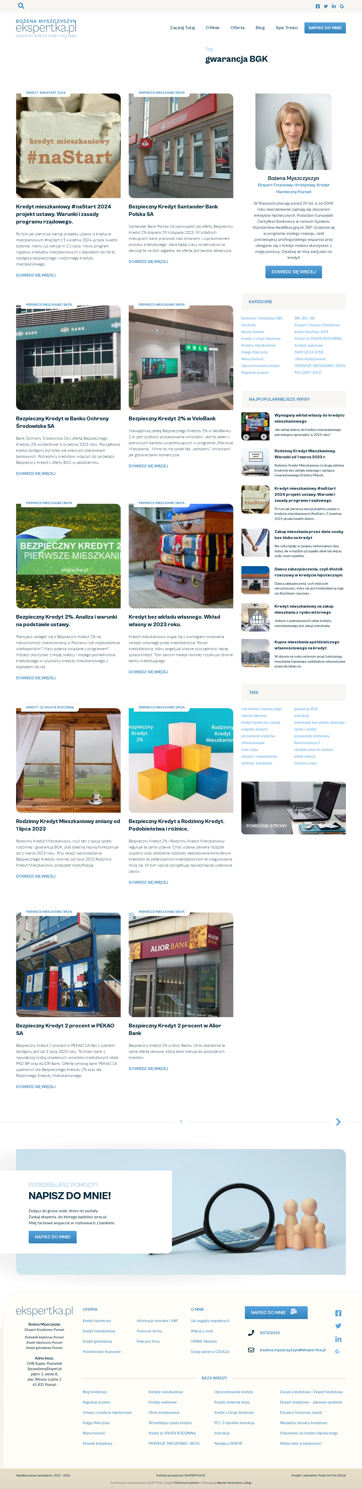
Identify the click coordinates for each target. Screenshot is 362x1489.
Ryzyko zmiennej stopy (232, 1402)
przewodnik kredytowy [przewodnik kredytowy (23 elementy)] (311, 736)
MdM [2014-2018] (309, 352)
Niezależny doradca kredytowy (303, 1423)
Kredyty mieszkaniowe (258, 345)
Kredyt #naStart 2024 (46, 93)
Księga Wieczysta (254, 352)
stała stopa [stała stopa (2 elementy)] (249, 749)
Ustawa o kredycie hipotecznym (107, 1412)
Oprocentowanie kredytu (260, 366)
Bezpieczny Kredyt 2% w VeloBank (159, 308)
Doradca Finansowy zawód (301, 1412)
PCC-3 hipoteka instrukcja (234, 1423)
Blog (260, 27)
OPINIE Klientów (204, 1341)
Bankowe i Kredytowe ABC (262, 318)
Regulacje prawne (254, 372)
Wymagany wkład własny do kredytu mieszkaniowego (255, 424)
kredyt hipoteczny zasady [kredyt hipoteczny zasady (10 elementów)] (260, 722)
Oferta (238, 27)
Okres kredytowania (310, 359)
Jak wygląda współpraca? (210, 1321)
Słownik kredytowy (97, 1443)
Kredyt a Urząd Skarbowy (261, 338)
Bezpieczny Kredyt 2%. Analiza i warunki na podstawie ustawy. (64, 509)
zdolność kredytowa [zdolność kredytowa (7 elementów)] (256, 763)
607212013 (270, 1333)
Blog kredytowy (95, 1392)
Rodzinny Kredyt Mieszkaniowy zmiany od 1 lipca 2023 (64, 711)
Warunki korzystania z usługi (234, 1482)
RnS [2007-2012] (308, 372)
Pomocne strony (149, 1331)
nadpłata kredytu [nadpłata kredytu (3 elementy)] (254, 729)
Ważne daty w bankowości (301, 1443)
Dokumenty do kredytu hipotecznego (309, 1433)
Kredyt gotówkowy (97, 1341)
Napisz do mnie (325, 28)
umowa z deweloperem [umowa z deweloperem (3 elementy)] (259, 756)
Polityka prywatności (186, 1482)
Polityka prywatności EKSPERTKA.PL (180, 1475)
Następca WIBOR (228, 1443)
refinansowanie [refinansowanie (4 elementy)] (253, 743)
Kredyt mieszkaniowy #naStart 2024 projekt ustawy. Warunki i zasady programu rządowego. (62, 99)
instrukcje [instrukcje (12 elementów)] (301, 715)
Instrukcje (222, 1433)
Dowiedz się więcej (36, 275)
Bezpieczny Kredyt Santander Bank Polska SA (169, 96)
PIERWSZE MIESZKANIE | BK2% (162, 93)
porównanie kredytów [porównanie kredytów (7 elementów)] (258, 736)
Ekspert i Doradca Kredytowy (317, 325)
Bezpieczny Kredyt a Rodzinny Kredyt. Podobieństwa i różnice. (176, 714)
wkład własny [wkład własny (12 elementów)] (304, 756)
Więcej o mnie (202, 1331)
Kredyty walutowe (309, 345)
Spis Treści (286, 27)
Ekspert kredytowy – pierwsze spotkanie (311, 1402)
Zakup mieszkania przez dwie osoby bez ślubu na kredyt (255, 543)
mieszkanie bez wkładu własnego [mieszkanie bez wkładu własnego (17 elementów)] (319, 722)
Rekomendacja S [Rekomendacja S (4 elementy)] (307, 743)
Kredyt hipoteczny (97, 1321)
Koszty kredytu (252, 332)
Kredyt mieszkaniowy (99, 1331)
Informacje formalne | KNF (157, 1321)
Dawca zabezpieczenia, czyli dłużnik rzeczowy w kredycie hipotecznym (254, 584)
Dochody (248, 325)
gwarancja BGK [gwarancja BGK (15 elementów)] (306, 709)
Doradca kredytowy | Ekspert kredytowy (311, 1392)
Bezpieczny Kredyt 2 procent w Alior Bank (166, 915)
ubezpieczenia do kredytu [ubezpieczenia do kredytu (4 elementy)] (313, 749)
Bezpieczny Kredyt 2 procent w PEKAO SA (54, 915)
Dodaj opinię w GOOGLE (210, 1351)
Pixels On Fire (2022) (332, 1475)
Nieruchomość (252, 359)
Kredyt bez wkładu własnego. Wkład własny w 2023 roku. (180, 506)
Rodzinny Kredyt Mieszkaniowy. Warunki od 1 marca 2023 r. (254, 462)
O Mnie (212, 27)
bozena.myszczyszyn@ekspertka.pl (293, 1350)
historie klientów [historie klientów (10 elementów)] (254, 715)
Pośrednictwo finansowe (102, 1351)
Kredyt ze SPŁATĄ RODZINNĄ (50, 707)
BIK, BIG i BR (305, 318)
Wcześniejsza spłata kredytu (170, 1423)
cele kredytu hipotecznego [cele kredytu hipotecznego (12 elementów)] (261, 709)
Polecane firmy (148, 1341)
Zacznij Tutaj (182, 27)
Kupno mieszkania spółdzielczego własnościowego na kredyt (255, 654)
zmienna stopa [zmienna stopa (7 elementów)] (305, 763)
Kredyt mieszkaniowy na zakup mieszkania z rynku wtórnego (255, 618)
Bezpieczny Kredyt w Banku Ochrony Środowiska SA (62, 308)
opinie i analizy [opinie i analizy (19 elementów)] (305, 729)
